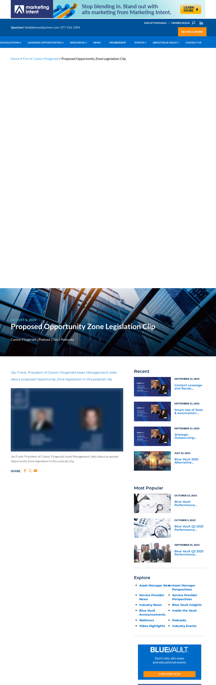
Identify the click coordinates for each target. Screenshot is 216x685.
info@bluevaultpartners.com (42, 27)
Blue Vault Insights (186, 380)
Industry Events (184, 401)
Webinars (146, 396)
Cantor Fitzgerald (45, 59)
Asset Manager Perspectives (183, 363)
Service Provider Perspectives (184, 373)
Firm (26, 59)
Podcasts (67, 115)
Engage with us (186, 594)
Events (139, 42)
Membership (117, 42)
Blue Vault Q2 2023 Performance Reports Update (188, 304)
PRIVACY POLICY (178, 559)
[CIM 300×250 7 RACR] (169, 512)
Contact (15, 617)
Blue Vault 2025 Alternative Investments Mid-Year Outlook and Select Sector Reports (187, 236)
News (97, 42)
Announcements (72, 583)
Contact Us (193, 42)
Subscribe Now (170, 449)
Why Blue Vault (19, 612)
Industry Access (19, 597)
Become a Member (192, 32)
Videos (34, 595)
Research (16, 592)
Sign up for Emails (177, 647)
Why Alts (16, 578)
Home (15, 59)
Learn (14, 583)
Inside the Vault (184, 386)
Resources (77, 42)
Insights (67, 578)
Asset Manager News (155, 361)
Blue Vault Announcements (152, 388)
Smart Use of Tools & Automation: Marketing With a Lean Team (188, 187)
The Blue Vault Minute (42, 581)
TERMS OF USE (197, 559)
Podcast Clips (48, 115)
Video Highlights (152, 401)
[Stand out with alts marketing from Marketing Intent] (108, 18)
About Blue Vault (165, 42)
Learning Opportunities (44, 42)
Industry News (150, 380)
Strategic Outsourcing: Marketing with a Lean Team (187, 212)
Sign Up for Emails (155, 23)
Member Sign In (180, 23)
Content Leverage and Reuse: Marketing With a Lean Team (188, 162)
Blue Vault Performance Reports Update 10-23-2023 (189, 279)
